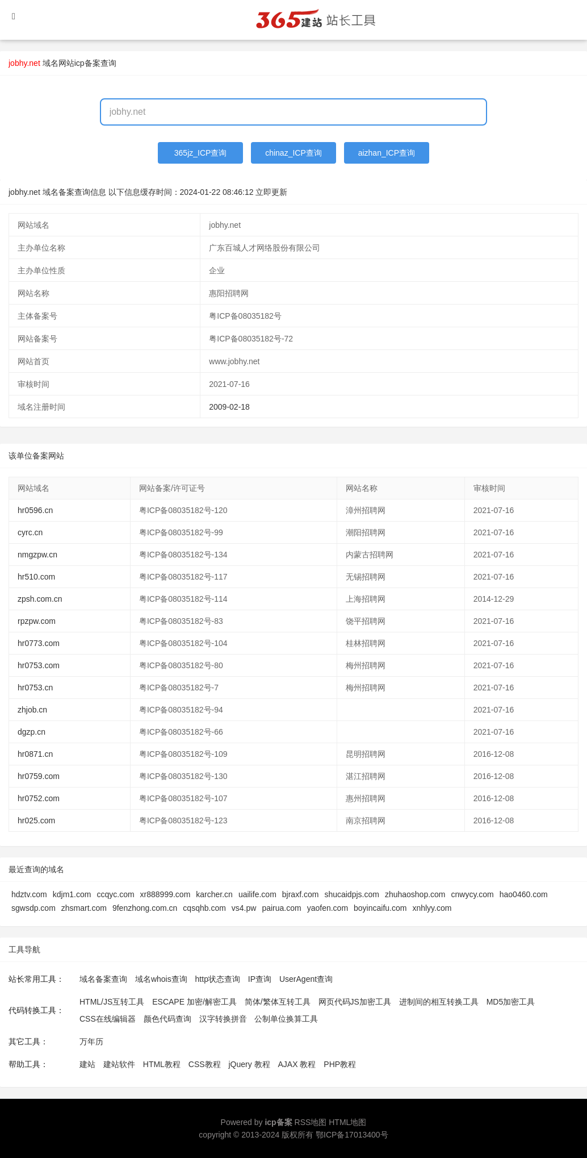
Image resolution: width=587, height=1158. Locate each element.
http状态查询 (217, 979)
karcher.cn (214, 894)
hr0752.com (39, 798)
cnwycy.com (472, 894)
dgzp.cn (31, 731)
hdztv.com (29, 894)
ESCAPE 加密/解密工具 (194, 1001)
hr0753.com (39, 665)
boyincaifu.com (380, 908)
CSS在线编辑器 (107, 1018)
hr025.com (36, 820)
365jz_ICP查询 (200, 152)
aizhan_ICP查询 (386, 152)
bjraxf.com (300, 894)
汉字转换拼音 (223, 1018)
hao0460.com (524, 894)
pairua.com (281, 908)
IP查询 (259, 979)
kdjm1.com (72, 894)
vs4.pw (244, 908)
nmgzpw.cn (37, 554)
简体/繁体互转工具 (278, 1001)
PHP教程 (340, 1064)
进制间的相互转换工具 (439, 1001)
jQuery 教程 (249, 1064)
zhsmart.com (84, 908)
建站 (87, 1064)
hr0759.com (39, 776)
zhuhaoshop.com (415, 894)
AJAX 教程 (297, 1064)
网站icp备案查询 (87, 63)
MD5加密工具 (511, 1001)
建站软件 (119, 1064)
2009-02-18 (229, 406)
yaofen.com (327, 908)
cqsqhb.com (204, 908)
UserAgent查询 (306, 979)
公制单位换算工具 (286, 1018)
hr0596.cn (35, 510)
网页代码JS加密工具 (354, 1001)
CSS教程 (204, 1064)
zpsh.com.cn (40, 598)
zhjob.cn (32, 709)
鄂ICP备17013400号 (352, 1134)
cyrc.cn (30, 532)
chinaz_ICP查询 (293, 152)
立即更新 (271, 192)
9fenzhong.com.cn (144, 908)
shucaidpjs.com (351, 894)
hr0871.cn (35, 754)
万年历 (91, 1041)
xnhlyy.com (431, 908)
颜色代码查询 (167, 1018)
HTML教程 (162, 1064)
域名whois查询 (161, 979)
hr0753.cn (35, 687)
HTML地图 (347, 1122)
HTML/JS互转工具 (111, 1001)
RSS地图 (311, 1122)
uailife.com (257, 894)
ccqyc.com (115, 894)
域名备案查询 (103, 979)
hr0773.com (39, 643)
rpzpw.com (37, 621)
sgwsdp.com (33, 908)
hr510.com (36, 576)
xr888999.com (165, 894)
